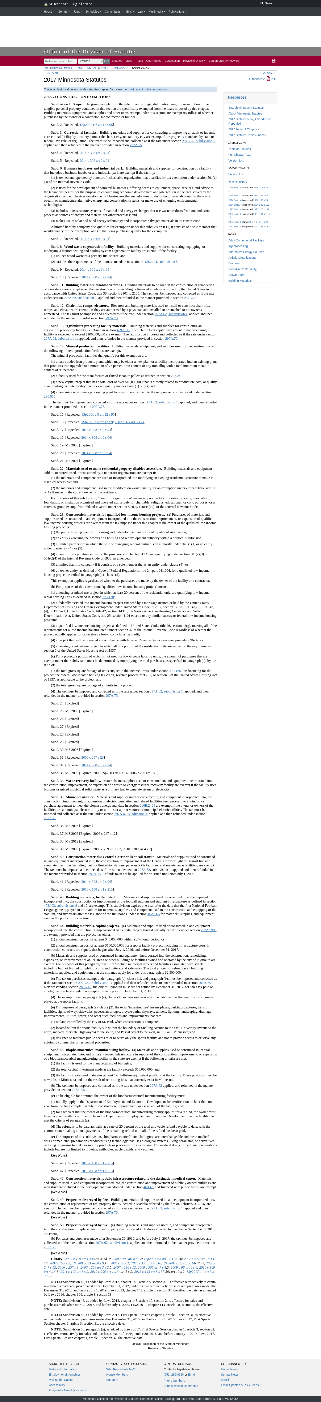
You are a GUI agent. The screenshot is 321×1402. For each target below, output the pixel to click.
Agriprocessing (238, 246)
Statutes (117, 60)
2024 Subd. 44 (235, 200)
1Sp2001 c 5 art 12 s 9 (97, 422)
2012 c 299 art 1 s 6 (104, 1272)
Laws (129, 60)
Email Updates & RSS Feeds (240, 1385)
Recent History (237, 182)
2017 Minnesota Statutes (58, 68)
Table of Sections (239, 149)
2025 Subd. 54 (235, 187)
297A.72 (268, 72)
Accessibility (57, 1385)
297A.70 (52, 72)
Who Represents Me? (120, 1369)
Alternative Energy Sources (246, 252)
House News (229, 1369)
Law (140, 11)
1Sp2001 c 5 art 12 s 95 (96, 125)
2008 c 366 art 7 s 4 (152, 1267)
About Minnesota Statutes (245, 113)
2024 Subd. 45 (235, 204)
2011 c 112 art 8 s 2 (74, 1272)
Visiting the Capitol (61, 1379)
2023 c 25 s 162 (261, 209)
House (48, 11)
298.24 (175, 376)
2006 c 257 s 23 (92, 757)
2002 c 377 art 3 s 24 (129, 422)
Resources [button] (237, 97)
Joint (76, 11)
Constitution (172, 60)
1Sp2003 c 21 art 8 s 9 (88, 1263)
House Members (117, 1374)
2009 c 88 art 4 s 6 (184, 1267)
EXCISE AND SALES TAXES (92, 68)
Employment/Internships (64, 1374)
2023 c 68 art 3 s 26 (258, 222)
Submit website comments (181, 1386)
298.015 (49, 396)
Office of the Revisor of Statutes (90, 51)
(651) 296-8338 (174, 1374)
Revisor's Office (193, 60)
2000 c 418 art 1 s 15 (80, 1259)
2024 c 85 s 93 (260, 195)
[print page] (273, 61)
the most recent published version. (145, 89)
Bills (129, 11)
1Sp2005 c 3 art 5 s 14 (179, 1263)
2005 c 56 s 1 (119, 1263)
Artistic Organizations (242, 257)
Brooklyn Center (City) (242, 269)
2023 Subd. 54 (235, 222)
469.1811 (123, 330)
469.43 (148, 1187)
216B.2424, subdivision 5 (159, 262)
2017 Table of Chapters (243, 129)
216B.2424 (147, 805)
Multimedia (156, 11)
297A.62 (144, 870)
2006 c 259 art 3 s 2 (94, 1267)
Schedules (92, 11)
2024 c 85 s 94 (260, 200)
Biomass (234, 263)
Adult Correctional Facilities (246, 240)
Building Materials (240, 280)
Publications (177, 11)
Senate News (229, 1374)
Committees (113, 11)
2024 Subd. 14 (235, 195)
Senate (62, 11)
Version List (235, 160)
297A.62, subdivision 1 (198, 141)
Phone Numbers (174, 1380)
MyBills (225, 1379)
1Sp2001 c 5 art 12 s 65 (160, 1259)
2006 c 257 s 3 (68, 1267)
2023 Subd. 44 (235, 209)
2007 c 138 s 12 (124, 1267)
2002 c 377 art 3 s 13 (199, 1259)
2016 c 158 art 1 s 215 (97, 889)
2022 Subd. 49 (235, 226)
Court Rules (153, 60)
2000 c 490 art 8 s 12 (127, 1259)
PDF (272, 79)
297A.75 (136, 145)
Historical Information (63, 1369)
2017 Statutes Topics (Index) (247, 135)
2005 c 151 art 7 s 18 (146, 1263)
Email (191, 1374)
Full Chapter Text (239, 154)
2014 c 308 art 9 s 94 (94, 153)
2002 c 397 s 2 (60, 1263)
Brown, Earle (236, 274)
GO (106, 61)
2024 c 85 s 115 (261, 204)
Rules (139, 60)
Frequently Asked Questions (67, 1390)
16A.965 (153, 914)
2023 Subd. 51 (235, 214)
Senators (112, 1379)
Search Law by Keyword (224, 60)
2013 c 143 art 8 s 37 (149, 1272)
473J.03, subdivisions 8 (61, 906)
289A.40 (85, 987)
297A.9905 (209, 930)
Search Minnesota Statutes (246, 107)
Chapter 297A (120, 68)
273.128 (108, 597)
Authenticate (257, 79)
